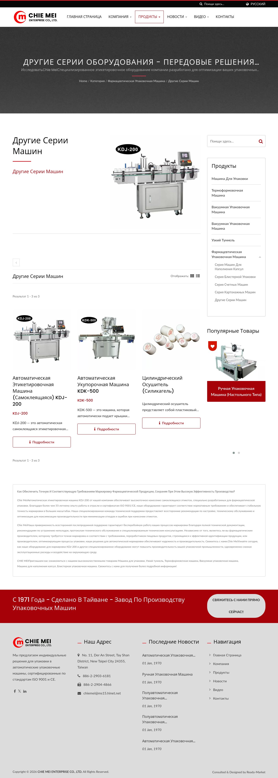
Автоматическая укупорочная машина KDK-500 (103, 384)
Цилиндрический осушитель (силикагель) (162, 384)
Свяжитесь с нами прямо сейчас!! (236, 606)
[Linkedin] (24, 690)
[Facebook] (15, 690)
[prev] (16, 262)
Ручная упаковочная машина (167, 673)
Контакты (225, 16)
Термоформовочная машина (227, 192)
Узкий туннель (223, 240)
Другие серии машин (183, 81)
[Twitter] (19, 690)
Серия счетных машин (231, 284)
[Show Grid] (192, 276)
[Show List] (198, 276)
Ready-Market (256, 771)
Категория (97, 81)
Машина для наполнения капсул (36, 566)
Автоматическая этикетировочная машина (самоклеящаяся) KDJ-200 (40, 391)
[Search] (223, 4)
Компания (120, 16)
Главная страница (84, 16)
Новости (177, 16)
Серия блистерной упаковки (235, 277)
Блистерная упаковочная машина (77, 566)
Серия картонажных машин (235, 292)
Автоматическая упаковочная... (168, 654)
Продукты (149, 16)
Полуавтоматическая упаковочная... (160, 694)
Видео (201, 16)
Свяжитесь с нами (109, 566)
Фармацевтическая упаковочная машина (136, 81)
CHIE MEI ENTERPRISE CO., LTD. (60, 771)
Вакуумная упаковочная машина (231, 209)
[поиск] (201, 4)
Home (83, 81)
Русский (258, 4)
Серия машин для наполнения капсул (229, 267)
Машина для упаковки (230, 178)
